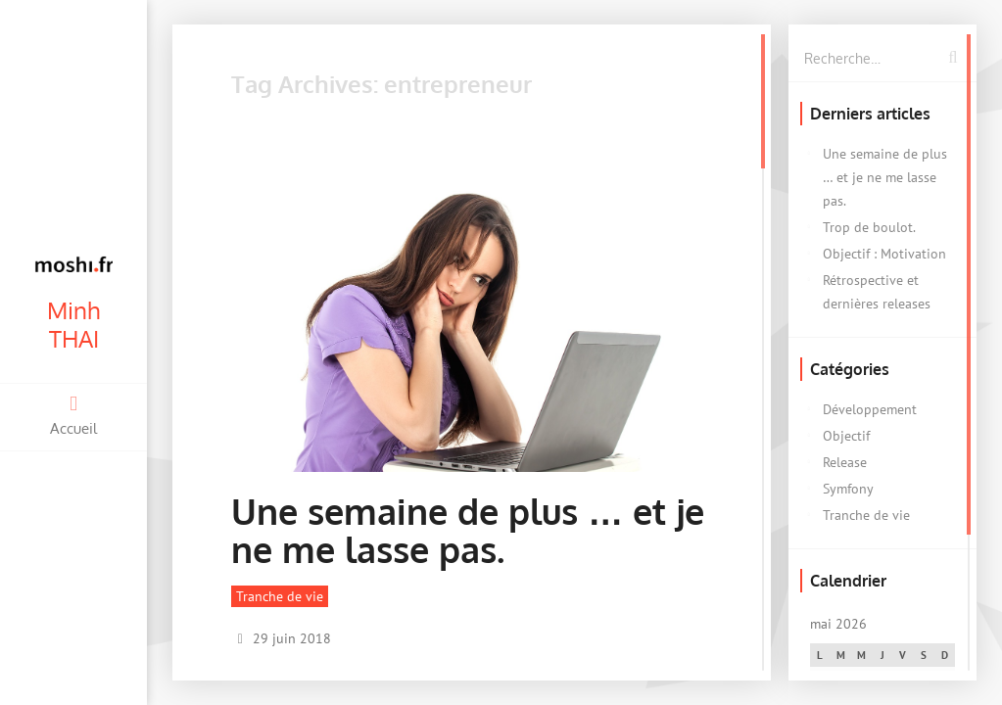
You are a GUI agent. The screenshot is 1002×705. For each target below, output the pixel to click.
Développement (870, 409)
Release (845, 462)
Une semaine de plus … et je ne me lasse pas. (467, 530)
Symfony (848, 488)
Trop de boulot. (869, 227)
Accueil (73, 416)
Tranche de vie (279, 596)
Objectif (846, 436)
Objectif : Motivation (884, 253)
